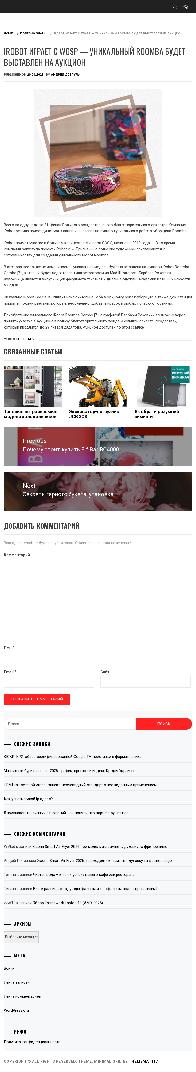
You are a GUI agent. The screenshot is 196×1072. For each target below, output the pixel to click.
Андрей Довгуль (65, 74)
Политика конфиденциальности (32, 1042)
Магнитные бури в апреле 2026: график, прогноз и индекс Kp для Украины (69, 770)
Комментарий (17, 555)
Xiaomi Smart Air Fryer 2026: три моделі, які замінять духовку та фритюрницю (99, 846)
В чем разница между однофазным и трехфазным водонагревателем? (95, 888)
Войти (9, 968)
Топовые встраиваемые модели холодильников (30, 414)
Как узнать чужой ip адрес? (28, 798)
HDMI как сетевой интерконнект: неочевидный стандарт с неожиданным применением (80, 784)
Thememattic (143, 1061)
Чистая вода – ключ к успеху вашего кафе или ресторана (83, 874)
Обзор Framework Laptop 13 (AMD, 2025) (68, 902)
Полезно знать (21, 339)
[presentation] (42, 628)
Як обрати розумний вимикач (156, 414)
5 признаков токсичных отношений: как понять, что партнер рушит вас (66, 812)
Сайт (104, 672)
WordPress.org (16, 1010)
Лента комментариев (22, 996)
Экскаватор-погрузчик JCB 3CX (94, 414)
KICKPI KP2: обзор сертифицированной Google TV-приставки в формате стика (72, 756)
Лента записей (17, 982)
